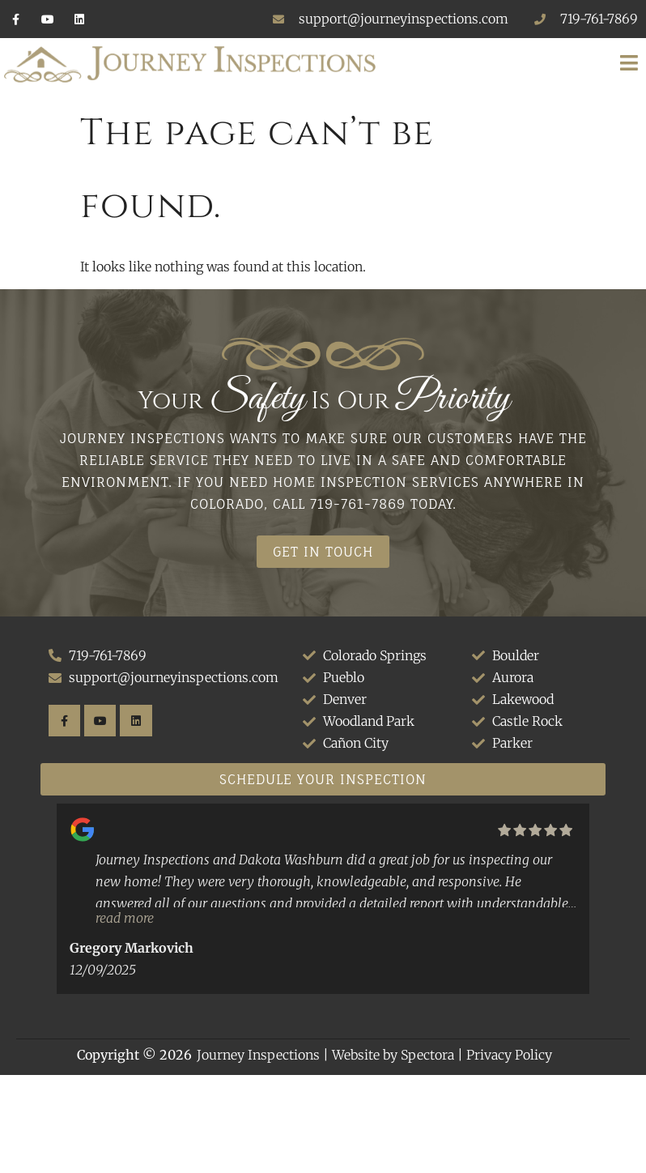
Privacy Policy (509, 1055)
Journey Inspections (258, 1055)
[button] (517, 64)
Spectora (427, 1055)
